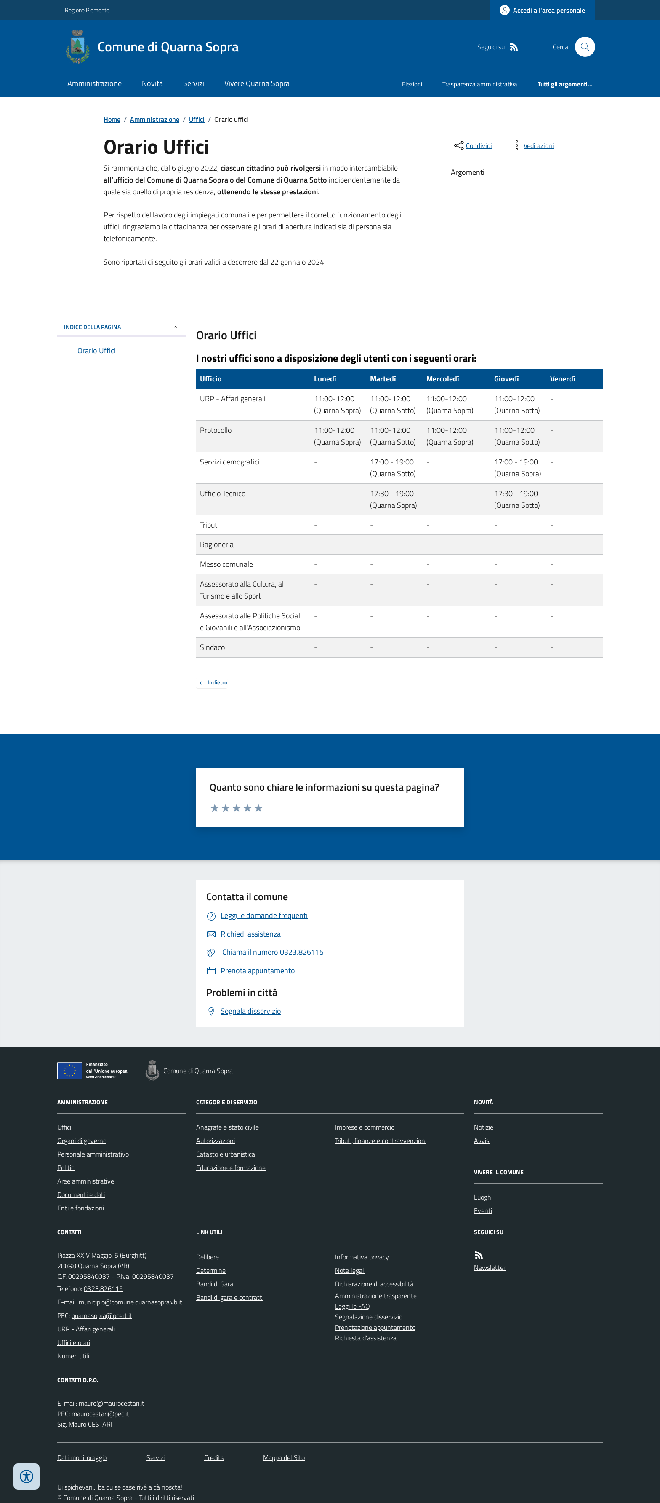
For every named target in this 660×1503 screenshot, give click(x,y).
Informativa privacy (362, 1257)
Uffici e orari (73, 1342)
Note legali (350, 1270)
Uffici (197, 119)
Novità (152, 83)
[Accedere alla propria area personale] (542, 10)
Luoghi (483, 1197)
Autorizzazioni (215, 1140)
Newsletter (490, 1267)
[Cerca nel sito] (581, 47)
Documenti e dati (81, 1194)
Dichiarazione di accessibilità (374, 1284)
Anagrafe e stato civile (227, 1127)
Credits (214, 1457)
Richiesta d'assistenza (366, 1338)
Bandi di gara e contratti (229, 1297)
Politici (66, 1167)
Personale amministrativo (93, 1154)
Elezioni (412, 84)
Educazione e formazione (231, 1167)
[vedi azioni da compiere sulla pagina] (532, 145)
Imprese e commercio (364, 1127)
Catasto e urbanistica (225, 1154)
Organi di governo (81, 1140)
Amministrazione (94, 83)
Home (112, 119)
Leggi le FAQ (352, 1306)
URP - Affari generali (86, 1329)
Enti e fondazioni (80, 1208)
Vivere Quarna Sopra (257, 83)
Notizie (483, 1127)
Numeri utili (73, 1356)
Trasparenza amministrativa (479, 84)
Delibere (207, 1257)
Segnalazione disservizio (368, 1317)
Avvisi (482, 1140)
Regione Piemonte (87, 9)
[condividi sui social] (472, 145)
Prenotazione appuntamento (375, 1327)
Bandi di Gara (214, 1284)
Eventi (483, 1210)
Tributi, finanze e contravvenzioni (380, 1140)
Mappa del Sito (284, 1457)
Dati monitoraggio (82, 1457)
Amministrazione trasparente (376, 1296)
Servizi (193, 83)
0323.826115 (103, 1288)
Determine (211, 1270)
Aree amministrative (85, 1181)
